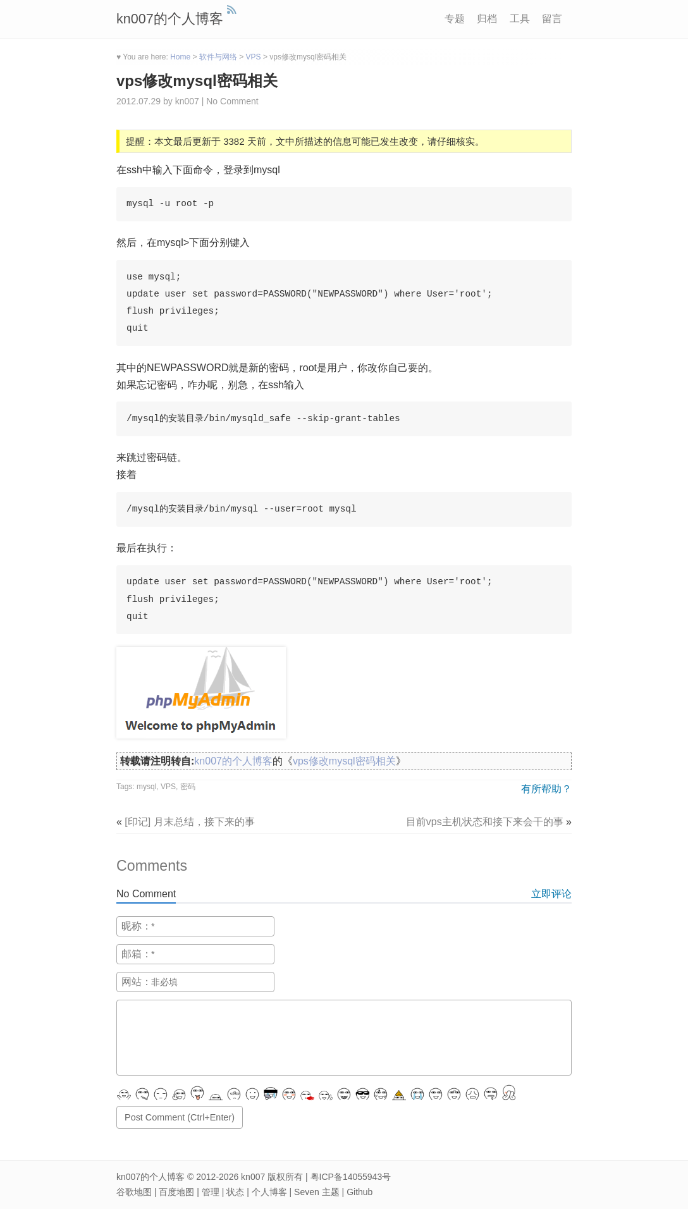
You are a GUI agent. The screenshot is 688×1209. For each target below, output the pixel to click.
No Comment (232, 101)
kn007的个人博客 (169, 19)
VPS (168, 786)
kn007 (253, 1177)
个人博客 (269, 1192)
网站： (136, 981)
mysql (146, 786)
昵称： (136, 926)
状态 (235, 1192)
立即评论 (551, 893)
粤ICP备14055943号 (350, 1177)
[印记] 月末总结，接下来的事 (189, 821)
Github (359, 1192)
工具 (520, 18)
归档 (487, 18)
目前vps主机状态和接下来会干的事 (484, 821)
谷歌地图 (134, 1192)
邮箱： (136, 953)
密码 (187, 786)
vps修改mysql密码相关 (197, 80)
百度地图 (176, 1192)
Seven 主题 (317, 1192)
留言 (552, 18)
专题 (455, 18)
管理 (210, 1192)
